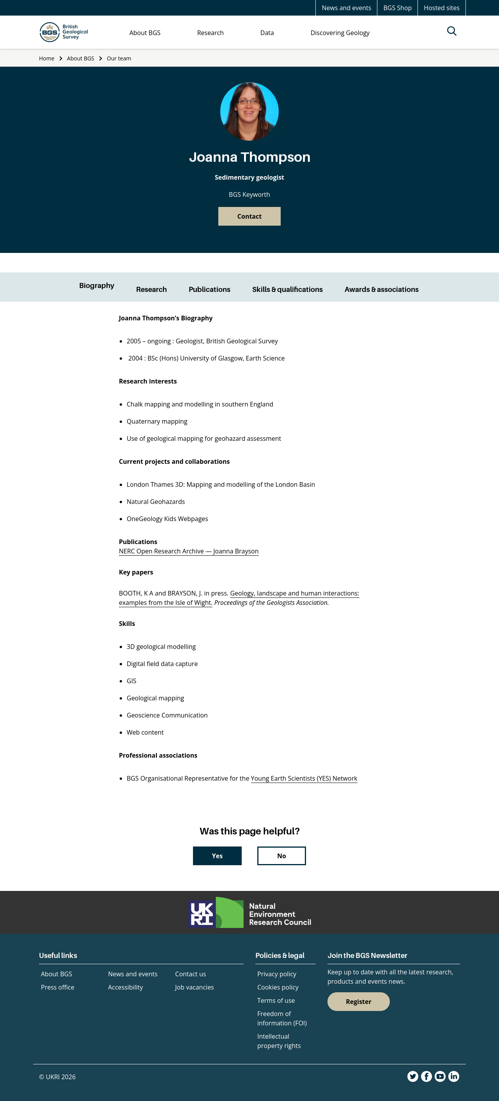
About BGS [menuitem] (145, 32)
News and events (346, 8)
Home (47, 58)
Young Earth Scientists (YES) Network (304, 778)
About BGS (80, 58)
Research (151, 289)
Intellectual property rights (279, 1041)
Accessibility (125, 987)
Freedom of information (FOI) (282, 1018)
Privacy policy (276, 974)
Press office (57, 987)
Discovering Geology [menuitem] (340, 32)
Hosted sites (442, 8)
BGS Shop (397, 8)
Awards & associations (382, 289)
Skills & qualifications (287, 289)
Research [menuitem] (210, 32)
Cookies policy (278, 987)
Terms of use (276, 1000)
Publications (209, 289)
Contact (249, 216)
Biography (96, 285)
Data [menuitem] (267, 32)
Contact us (190, 974)
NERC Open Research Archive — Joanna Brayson (189, 551)
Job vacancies (194, 987)
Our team (119, 58)
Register (359, 1001)
